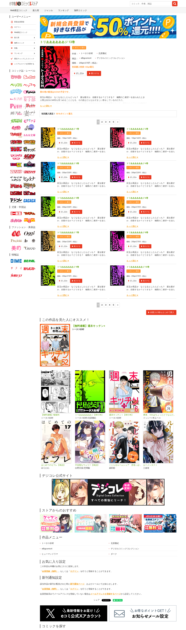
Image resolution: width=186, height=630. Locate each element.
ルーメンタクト (150, 465)
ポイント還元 (80, 48)
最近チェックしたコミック (24, 59)
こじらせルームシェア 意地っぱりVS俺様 (125, 465)
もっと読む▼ (46, 106)
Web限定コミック (18, 10)
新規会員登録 (19, 22)
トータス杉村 (87, 53)
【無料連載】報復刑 (50, 415)
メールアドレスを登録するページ (105, 594)
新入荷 (36, 10)
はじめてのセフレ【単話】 (53, 465)
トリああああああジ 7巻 (68, 232)
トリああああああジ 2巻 (137, 129)
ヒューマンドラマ (50, 554)
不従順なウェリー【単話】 (87, 465)
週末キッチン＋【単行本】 (121, 415)
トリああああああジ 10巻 (137, 267)
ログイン (74, 571)
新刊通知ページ (77, 584)
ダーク (114, 554)
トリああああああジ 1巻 (68, 129)
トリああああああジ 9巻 (68, 267)
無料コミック (80, 10)
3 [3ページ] (105, 122)
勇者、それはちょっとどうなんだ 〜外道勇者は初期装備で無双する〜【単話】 (159, 415)
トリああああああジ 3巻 (68, 163)
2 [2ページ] (102, 122)
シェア (97, 600)
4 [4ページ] (109, 122)
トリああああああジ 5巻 (68, 198)
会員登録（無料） (50, 571)
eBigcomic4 (86, 58)
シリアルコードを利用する (24, 64)
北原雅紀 (102, 53)
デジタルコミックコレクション (111, 58)
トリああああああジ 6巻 (137, 198)
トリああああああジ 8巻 (137, 232)
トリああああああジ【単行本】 (89, 415)
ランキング (63, 10)
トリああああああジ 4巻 (137, 163)
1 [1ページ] (98, 122)
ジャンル (48, 10)
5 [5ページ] (113, 122)
